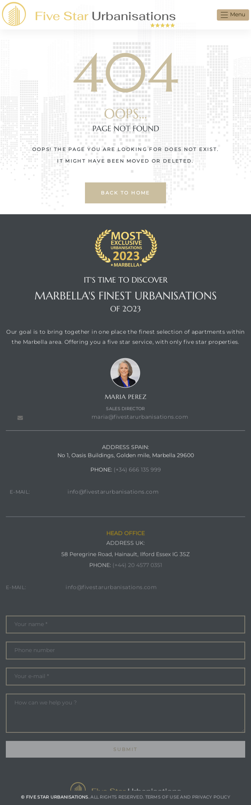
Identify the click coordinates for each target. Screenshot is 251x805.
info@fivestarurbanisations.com (113, 505)
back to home (125, 193)
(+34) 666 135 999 (137, 483)
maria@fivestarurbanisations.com (140, 430)
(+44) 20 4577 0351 (137, 584)
